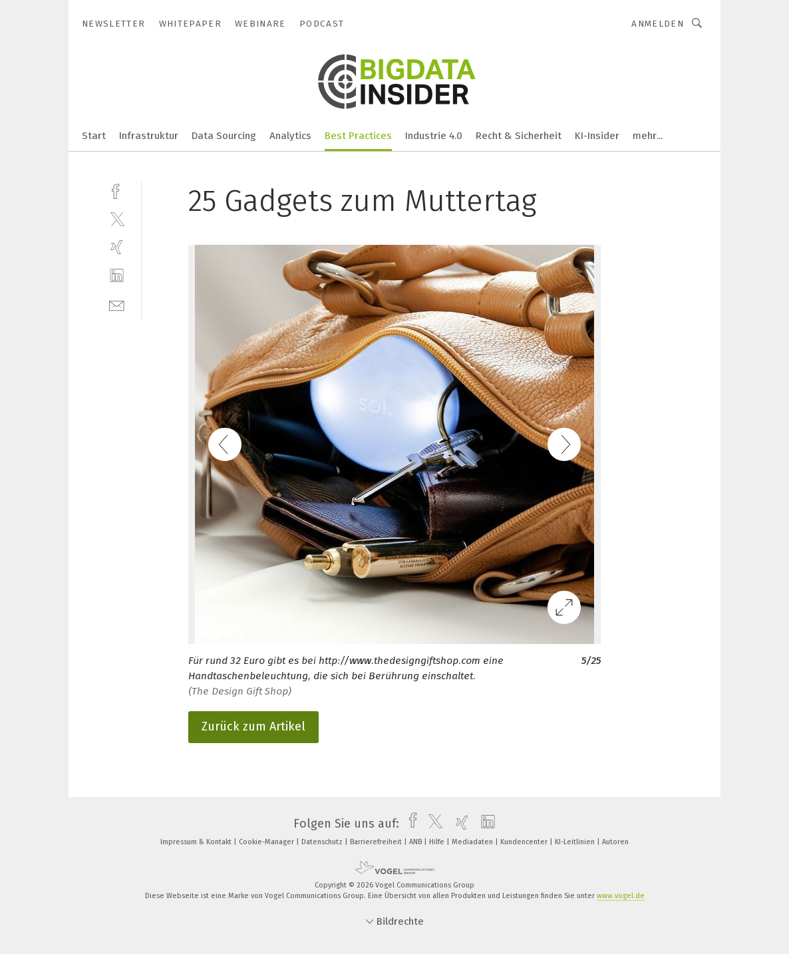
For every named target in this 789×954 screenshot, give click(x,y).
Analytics (290, 136)
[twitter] (116, 218)
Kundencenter (525, 842)
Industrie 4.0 (433, 136)
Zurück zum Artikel (253, 726)
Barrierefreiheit (377, 842)
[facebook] (116, 190)
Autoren (615, 842)
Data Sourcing (224, 136)
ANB (416, 842)
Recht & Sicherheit (518, 136)
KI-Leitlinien (576, 842)
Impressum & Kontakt (197, 842)
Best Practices (358, 136)
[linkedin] (116, 275)
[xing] (116, 247)
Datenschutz (323, 842)
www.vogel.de (621, 895)
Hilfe (437, 842)
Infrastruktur (148, 136)
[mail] (116, 304)
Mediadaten (473, 842)
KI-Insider (597, 136)
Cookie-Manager (267, 842)
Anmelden (657, 23)
